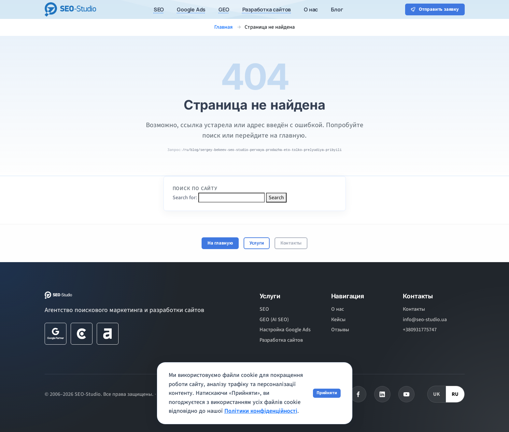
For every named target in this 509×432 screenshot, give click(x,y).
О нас (337, 309)
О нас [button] (311, 9)
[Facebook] (358, 394)
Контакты (291, 243)
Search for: (185, 197)
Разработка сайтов (281, 340)
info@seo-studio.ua (425, 319)
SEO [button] (159, 9)
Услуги (256, 243)
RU (455, 394)
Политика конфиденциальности (195, 394)
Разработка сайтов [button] (266, 9)
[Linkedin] (382, 394)
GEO (224, 9)
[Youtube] (406, 394)
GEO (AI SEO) (274, 319)
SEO (264, 309)
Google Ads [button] (191, 9)
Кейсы (338, 319)
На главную (220, 243)
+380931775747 (420, 329)
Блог (337, 9)
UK (436, 394)
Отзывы (340, 329)
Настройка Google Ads (285, 329)
